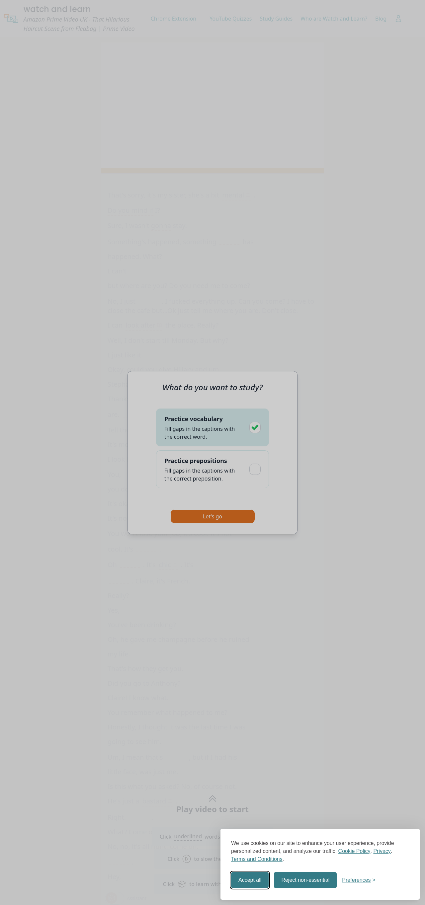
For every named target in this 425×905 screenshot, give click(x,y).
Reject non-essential (305, 880)
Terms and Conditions (257, 859)
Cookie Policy (354, 851)
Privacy (381, 851)
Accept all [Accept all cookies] (249, 880)
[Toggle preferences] (359, 880)
